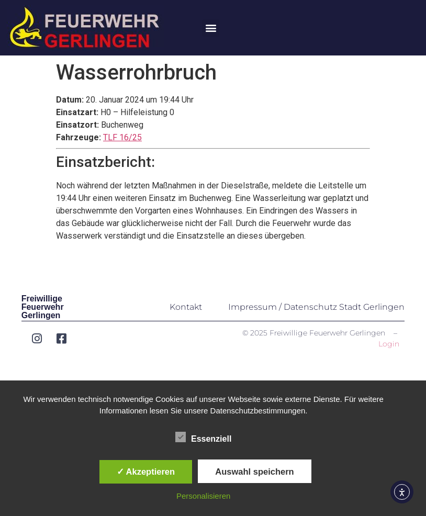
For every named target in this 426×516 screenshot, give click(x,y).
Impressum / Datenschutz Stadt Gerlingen (316, 307)
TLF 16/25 (122, 137)
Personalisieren (203, 495)
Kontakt (186, 307)
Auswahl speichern (254, 471)
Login (388, 344)
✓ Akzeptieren (146, 471)
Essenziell (203, 437)
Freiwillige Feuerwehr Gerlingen (42, 307)
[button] (210, 28)
